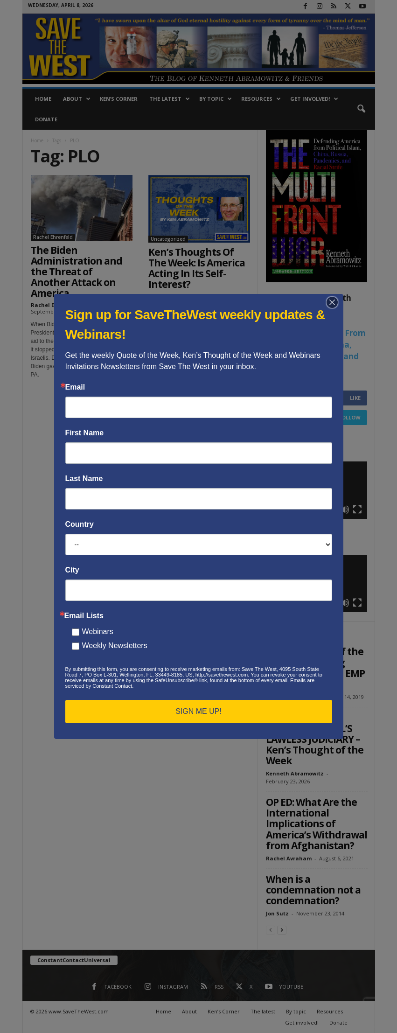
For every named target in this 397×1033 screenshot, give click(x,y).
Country (79, 524)
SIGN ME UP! (198, 711)
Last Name (84, 478)
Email (75, 387)
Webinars (97, 631)
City (72, 570)
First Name (84, 433)
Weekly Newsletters (114, 645)
